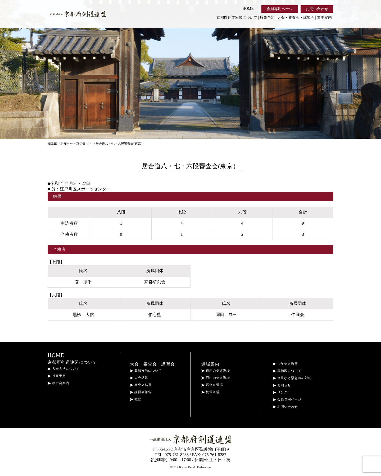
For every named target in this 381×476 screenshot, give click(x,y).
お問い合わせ (317, 9)
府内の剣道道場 (215, 378)
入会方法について (64, 369)
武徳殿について (287, 371)
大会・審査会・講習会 (295, 18)
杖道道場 (210, 392)
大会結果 (139, 378)
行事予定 (267, 18)
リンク (280, 392)
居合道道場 (212, 385)
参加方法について (146, 370)
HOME (248, 9)
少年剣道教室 (285, 364)
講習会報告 (141, 392)
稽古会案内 (58, 383)
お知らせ (282, 385)
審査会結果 (141, 385)
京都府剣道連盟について (236, 18)
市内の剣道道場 (215, 370)
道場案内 (324, 18)
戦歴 (135, 399)
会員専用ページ (280, 9)
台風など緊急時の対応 (292, 378)
